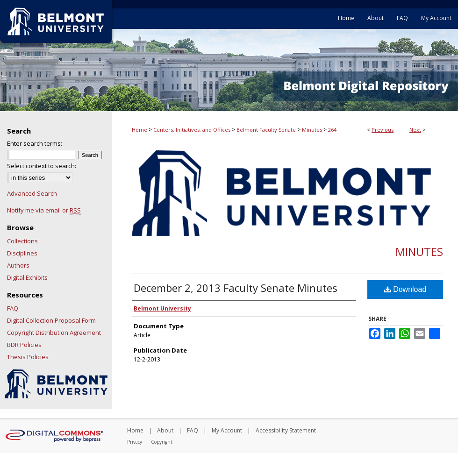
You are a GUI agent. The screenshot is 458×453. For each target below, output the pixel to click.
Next (415, 129)
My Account (227, 430)
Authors (18, 265)
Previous (383, 129)
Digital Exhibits (27, 277)
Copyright (161, 442)
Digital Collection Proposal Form (51, 320)
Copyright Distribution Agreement (54, 332)
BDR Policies (24, 344)
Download (405, 289)
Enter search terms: (34, 143)
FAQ (12, 308)
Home (139, 129)
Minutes (312, 129)
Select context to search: (41, 166)
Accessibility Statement (286, 430)
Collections (22, 241)
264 (332, 129)
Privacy (134, 442)
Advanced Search (32, 193)
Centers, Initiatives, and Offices (191, 129)
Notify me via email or (44, 210)
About (165, 430)
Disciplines (22, 253)
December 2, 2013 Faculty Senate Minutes (235, 288)
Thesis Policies (28, 357)
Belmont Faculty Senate (266, 129)
